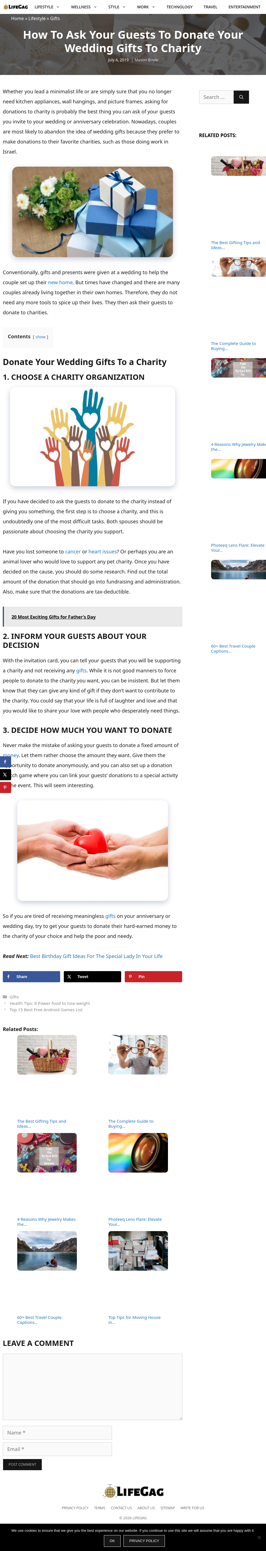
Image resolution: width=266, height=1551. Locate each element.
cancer (73, 551)
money (11, 755)
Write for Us (192, 1507)
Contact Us (121, 1507)
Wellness (87, 7)
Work (149, 7)
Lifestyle (50, 7)
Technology (179, 6)
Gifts (55, 18)
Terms (99, 1507)
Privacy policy (144, 1541)
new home (60, 282)
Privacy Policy (75, 1507)
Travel (210, 6)
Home (17, 18)
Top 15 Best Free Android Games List (45, 1009)
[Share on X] (92, 976)
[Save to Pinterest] (153, 976)
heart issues (103, 551)
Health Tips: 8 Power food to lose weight (49, 1003)
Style (119, 7)
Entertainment (244, 6)
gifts (81, 670)
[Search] (241, 97)
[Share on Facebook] (31, 976)
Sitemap (167, 1507)
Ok (112, 1541)
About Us (146, 1507)
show (41, 336)
